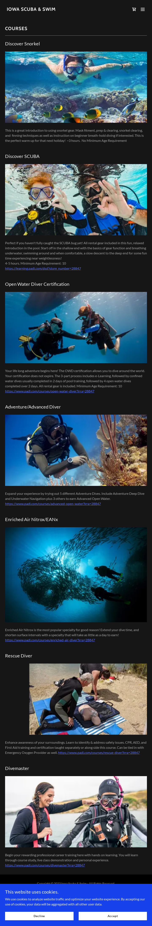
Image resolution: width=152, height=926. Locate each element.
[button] (142, 9)
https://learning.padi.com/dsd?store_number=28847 (43, 268)
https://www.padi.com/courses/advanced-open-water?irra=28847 (53, 504)
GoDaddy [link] (73, 893)
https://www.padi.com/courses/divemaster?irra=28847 (45, 865)
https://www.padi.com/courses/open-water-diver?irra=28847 (49, 391)
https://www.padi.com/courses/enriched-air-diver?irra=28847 (50, 640)
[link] (31, 9)
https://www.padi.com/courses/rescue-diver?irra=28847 (99, 752)
